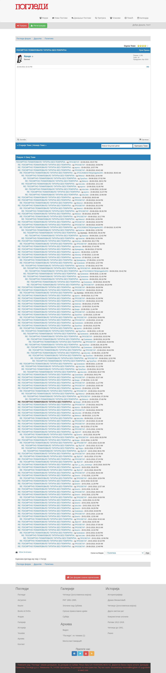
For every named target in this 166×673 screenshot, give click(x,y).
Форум (44, 18)
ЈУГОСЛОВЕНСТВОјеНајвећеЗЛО (89, 173)
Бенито (79, 435)
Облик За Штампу (25, 552)
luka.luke (81, 184)
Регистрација (38, 25)
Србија (66, 617)
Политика (49, 38)
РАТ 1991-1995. (70, 600)
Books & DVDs (24, 611)
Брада (77, 309)
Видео (65, 630)
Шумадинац (79, 249)
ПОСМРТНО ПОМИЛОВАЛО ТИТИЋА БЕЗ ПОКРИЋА (40, 162)
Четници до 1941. (116, 628)
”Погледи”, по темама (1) (74, 635)
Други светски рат (116, 611)
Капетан (81, 230)
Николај (78, 255)
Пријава (22, 25)
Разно (110, 633)
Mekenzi (81, 176)
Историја (22, 628)
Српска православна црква (75, 611)
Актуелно (22, 600)
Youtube (21, 633)
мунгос (77, 167)
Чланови (115, 18)
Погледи (21, 595)
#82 (148, 67)
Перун (80, 448)
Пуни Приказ (144, 50)
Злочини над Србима (72, 606)
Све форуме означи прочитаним (83, 577)
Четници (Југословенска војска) (77, 595)
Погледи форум (24, 38)
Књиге (20, 606)
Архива (21, 639)
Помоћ (129, 18)
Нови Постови (59, 18)
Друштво (38, 38)
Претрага (100, 18)
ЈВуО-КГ (78, 432)
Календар (142, 18)
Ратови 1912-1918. (116, 622)
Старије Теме (25, 145)
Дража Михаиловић (116, 600)
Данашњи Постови (81, 18)
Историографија (115, 595)
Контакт (21, 644)
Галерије (22, 622)
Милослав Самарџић (72, 641)
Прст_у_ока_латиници (83, 465)
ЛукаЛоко (83, 178)
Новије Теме (39, 145)
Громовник (80, 263)
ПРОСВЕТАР (74, 162)
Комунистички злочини (118, 617)
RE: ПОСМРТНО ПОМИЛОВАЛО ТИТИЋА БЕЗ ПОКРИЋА (44, 165)
